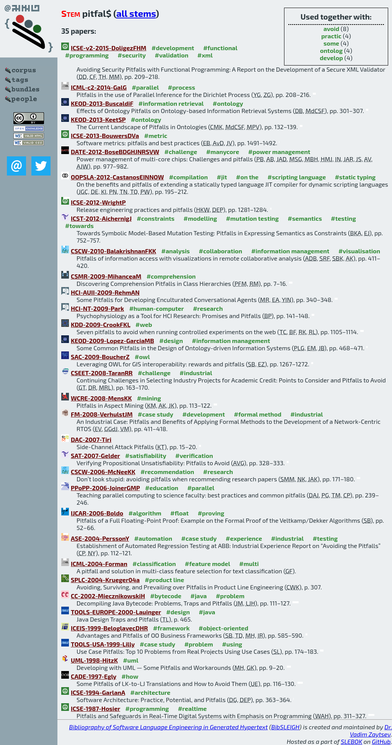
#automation (153, 538)
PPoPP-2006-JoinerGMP (105, 487)
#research (208, 308)
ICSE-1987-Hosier (95, 708)
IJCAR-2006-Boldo (97, 513)
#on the (247, 177)
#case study (155, 414)
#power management (279, 151)
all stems (136, 13)
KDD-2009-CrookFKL (100, 324)
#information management (290, 250)
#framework (171, 628)
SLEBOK (351, 741)
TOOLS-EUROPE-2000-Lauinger (116, 611)
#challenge (180, 151)
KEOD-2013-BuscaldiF (102, 103)
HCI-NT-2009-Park (97, 308)
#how (129, 676)
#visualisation (359, 250)
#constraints (156, 218)
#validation (171, 55)
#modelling (200, 218)
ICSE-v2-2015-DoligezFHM (108, 47)
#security (131, 55)
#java (198, 595)
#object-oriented (223, 628)
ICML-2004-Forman (99, 563)
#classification (154, 563)
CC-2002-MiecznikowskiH (108, 595)
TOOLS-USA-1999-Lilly (103, 644)
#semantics (305, 218)
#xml (205, 55)
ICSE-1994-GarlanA (98, 692)
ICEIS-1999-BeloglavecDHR (109, 628)
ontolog (331, 50)
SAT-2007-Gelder (95, 455)
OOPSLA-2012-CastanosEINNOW (117, 177)
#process (181, 87)
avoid (331, 28)
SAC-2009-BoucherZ (100, 356)
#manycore (222, 151)
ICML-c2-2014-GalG (99, 87)
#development (173, 47)
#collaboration (220, 250)
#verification (194, 455)
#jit (222, 177)
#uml (130, 660)
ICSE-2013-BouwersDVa (105, 135)
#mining (149, 398)
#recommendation (167, 471)
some (331, 43)
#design (171, 340)
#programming (87, 55)
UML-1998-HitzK (94, 660)
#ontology (228, 103)
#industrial (196, 372)
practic (331, 35)
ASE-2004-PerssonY (100, 538)
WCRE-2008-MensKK (101, 398)
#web (144, 324)
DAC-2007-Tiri (91, 439)
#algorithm (144, 513)
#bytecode (165, 595)
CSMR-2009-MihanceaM (106, 276)
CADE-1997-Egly (93, 676)
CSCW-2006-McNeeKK (103, 471)
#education (161, 487)
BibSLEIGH (285, 726)
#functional (220, 47)
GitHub (381, 741)
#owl (142, 356)
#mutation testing (252, 218)
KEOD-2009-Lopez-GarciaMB (112, 340)
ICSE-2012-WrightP (98, 202)
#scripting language (297, 177)
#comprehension (171, 276)
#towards (79, 225)
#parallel (145, 87)
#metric (155, 135)
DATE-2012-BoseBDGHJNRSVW (115, 151)
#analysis (175, 250)
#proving (211, 513)
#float (179, 513)
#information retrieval (171, 103)
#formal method (257, 414)
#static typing (355, 177)
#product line (164, 579)
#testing (343, 218)
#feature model (207, 563)
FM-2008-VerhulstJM (101, 414)
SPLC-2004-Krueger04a (105, 579)
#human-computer (156, 308)
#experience (244, 538)
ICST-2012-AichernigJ (101, 218)
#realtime (192, 708)
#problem (230, 595)
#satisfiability (146, 455)
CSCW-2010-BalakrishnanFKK (113, 250)
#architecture (150, 692)
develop (331, 57)
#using (232, 644)
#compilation (188, 177)
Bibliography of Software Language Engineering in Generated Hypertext (168, 726)
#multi (249, 563)
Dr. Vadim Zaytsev (371, 730)
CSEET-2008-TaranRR (101, 372)
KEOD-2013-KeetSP (98, 119)
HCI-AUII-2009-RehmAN (105, 292)
